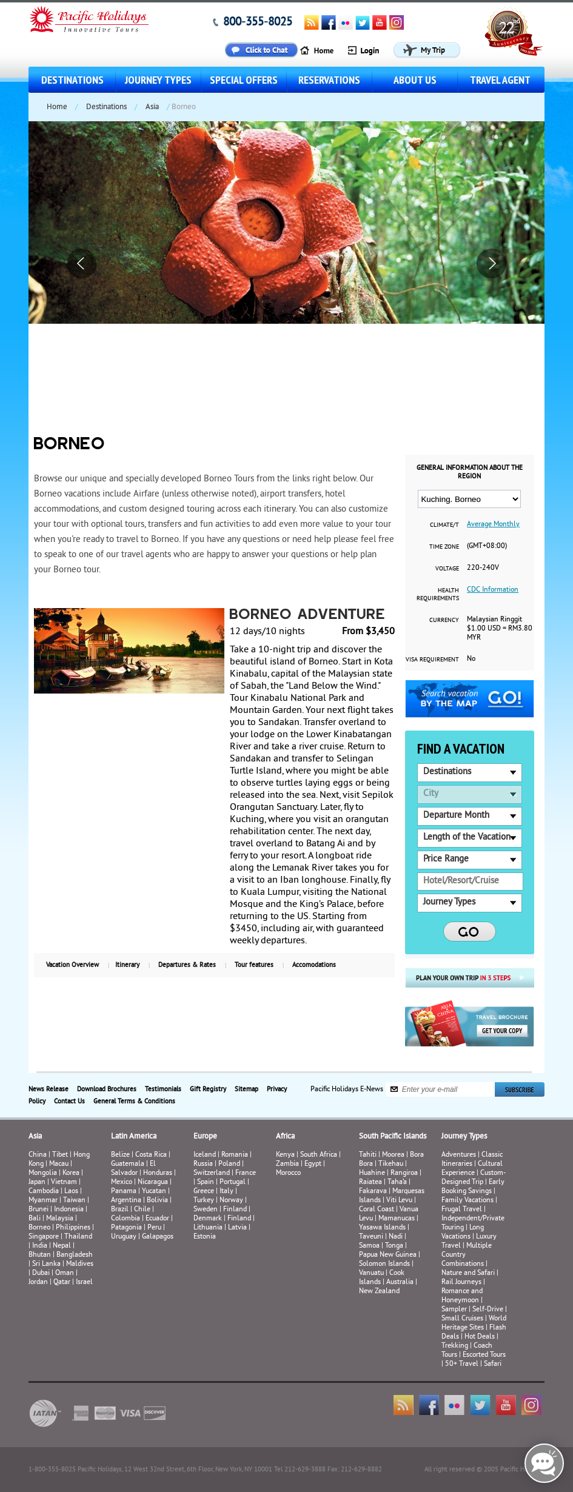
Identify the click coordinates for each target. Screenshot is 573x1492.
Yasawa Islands (382, 1228)
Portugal (232, 1182)
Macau (59, 1164)
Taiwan (74, 1200)
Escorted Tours (484, 1355)
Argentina (126, 1200)
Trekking (454, 1346)
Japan (36, 1182)
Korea (70, 1173)
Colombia (125, 1218)
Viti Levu (399, 1200)
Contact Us (69, 1101)
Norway (231, 1200)
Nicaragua (153, 1182)
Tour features (254, 965)
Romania (234, 1155)
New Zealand (379, 1291)
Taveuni (371, 1237)
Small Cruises (462, 1318)
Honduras (157, 1173)
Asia (152, 107)
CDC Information (492, 590)
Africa (285, 1137)
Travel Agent (500, 80)
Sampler (454, 1309)
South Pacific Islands (392, 1137)
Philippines (73, 1228)
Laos (71, 1191)
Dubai (41, 1273)
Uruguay (123, 1237)
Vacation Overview (72, 965)
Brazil (120, 1209)
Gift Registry (208, 1089)
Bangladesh (74, 1255)
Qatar (61, 1282)
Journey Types (158, 80)
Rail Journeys (461, 1282)
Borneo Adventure (308, 615)
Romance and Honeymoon (462, 1296)
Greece (203, 1191)
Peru (154, 1228)
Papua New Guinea (388, 1255)
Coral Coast (376, 1209)
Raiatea (370, 1182)
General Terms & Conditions (134, 1101)
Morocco (288, 1173)
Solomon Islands (384, 1264)
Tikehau (390, 1164)
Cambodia (43, 1191)
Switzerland (211, 1173)
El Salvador (133, 1169)
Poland (229, 1164)
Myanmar (43, 1200)
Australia (400, 1282)
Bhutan (39, 1255)
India (39, 1246)
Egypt (312, 1164)
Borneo (39, 1228)
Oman (64, 1273)
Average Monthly (493, 524)
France (245, 1173)
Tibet (61, 1155)
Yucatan (154, 1191)
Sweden (205, 1209)
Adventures (458, 1155)
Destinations (72, 80)
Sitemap (246, 1089)
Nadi (396, 1237)
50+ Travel (461, 1364)
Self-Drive (487, 1309)
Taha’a (397, 1182)
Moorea (393, 1155)
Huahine (372, 1173)
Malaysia (59, 1218)
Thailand (78, 1237)
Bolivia (157, 1200)
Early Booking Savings (472, 1187)
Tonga (394, 1246)
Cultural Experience (472, 1169)
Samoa (369, 1246)
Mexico (121, 1182)
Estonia (204, 1237)
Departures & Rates (187, 965)
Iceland (204, 1155)
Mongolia (42, 1173)
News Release (48, 1089)
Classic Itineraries (472, 1160)
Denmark (207, 1218)
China (37, 1155)
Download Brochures (106, 1089)
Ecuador (157, 1218)
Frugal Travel (461, 1209)
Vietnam (64, 1182)
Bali (34, 1218)
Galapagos (157, 1237)
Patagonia (127, 1228)
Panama (123, 1191)
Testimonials (163, 1089)
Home (57, 107)
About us (415, 80)
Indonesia (69, 1209)
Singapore (43, 1237)
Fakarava (373, 1191)
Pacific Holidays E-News (346, 1089)
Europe (205, 1137)
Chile (142, 1209)
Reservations (329, 80)
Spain (205, 1182)
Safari (492, 1364)
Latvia (237, 1228)
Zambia (287, 1164)
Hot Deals (479, 1337)
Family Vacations (467, 1200)
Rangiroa (404, 1173)
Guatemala (127, 1164)
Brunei (38, 1209)
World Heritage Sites (473, 1323)
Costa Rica (151, 1155)
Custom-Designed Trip (473, 1178)
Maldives (79, 1264)
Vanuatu (371, 1273)
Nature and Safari (468, 1273)
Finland (235, 1209)
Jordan (38, 1282)
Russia (203, 1164)
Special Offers (244, 80)
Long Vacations (462, 1232)
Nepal (62, 1246)
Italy (226, 1191)
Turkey (203, 1200)
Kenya (285, 1155)
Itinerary (127, 965)
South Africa (318, 1155)
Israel (84, 1282)
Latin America (133, 1137)
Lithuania (208, 1228)
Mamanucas (396, 1218)
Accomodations (314, 965)
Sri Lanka (46, 1264)
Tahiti (368, 1155)
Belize (120, 1155)
